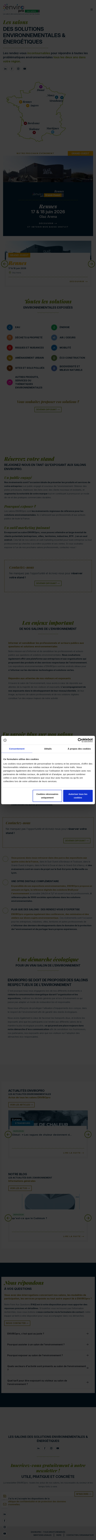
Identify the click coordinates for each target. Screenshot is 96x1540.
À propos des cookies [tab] (79, 748)
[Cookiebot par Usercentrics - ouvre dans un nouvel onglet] (80, 740)
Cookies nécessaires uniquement (47, 796)
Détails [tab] (48, 748)
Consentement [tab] (16, 748)
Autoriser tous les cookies (78, 796)
